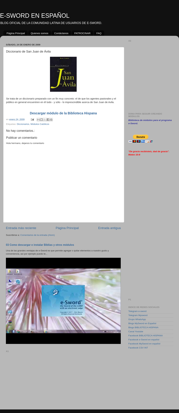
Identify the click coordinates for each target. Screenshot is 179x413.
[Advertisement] (63, 377)
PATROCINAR (82, 33)
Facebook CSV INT (138, 347)
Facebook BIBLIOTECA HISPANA (145, 335)
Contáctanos (61, 33)
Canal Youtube (135, 331)
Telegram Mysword (137, 315)
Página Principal (16, 33)
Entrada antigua (109, 228)
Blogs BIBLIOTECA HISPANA (143, 327)
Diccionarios (23, 124)
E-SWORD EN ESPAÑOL (34, 15)
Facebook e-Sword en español (143, 339)
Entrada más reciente (21, 228)
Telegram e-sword (137, 311)
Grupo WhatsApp (137, 319)
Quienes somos (39, 33)
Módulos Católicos (40, 124)
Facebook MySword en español (144, 343)
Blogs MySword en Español (142, 323)
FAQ (98, 33)
